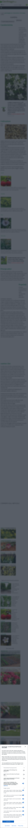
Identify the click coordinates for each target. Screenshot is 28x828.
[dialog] (14, 786)
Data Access (14, 825)
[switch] (23, 770)
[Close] (26, 747)
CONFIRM (8, 821)
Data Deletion (7, 825)
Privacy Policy (20, 825)
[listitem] (14, 767)
